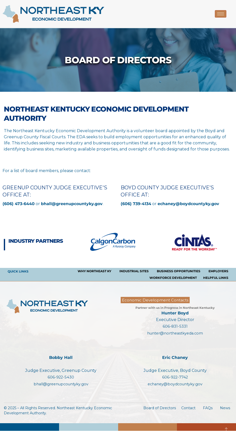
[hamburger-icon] (220, 14)
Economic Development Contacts (155, 300)
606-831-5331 (175, 326)
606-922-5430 (61, 377)
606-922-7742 (175, 377)
